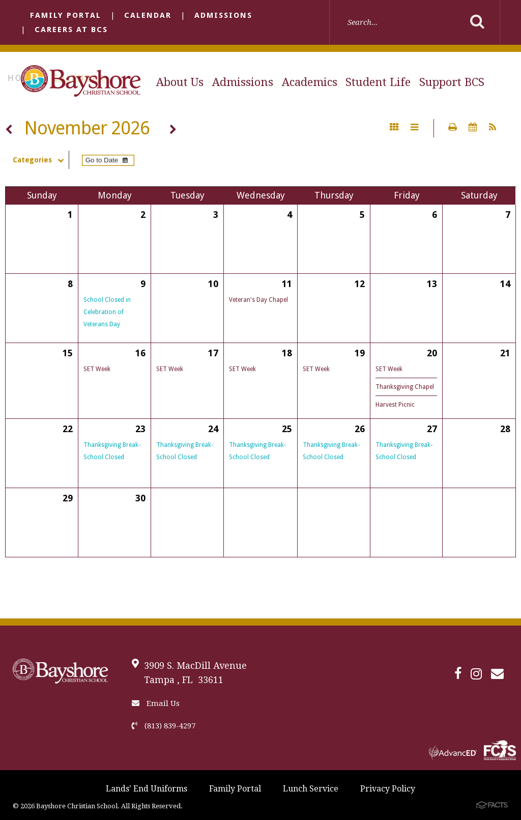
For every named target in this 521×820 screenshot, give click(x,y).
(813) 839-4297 (163, 725)
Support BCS (451, 82)
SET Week (96, 369)
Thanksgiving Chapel (404, 386)
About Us (180, 82)
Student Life (378, 82)
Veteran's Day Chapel (258, 299)
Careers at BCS (71, 29)
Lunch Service (310, 789)
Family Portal (65, 15)
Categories (40, 160)
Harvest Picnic (395, 404)
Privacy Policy (387, 789)
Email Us (156, 703)
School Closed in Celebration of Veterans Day (107, 312)
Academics (309, 82)
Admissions (223, 15)
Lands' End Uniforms (146, 789)
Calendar (147, 15)
